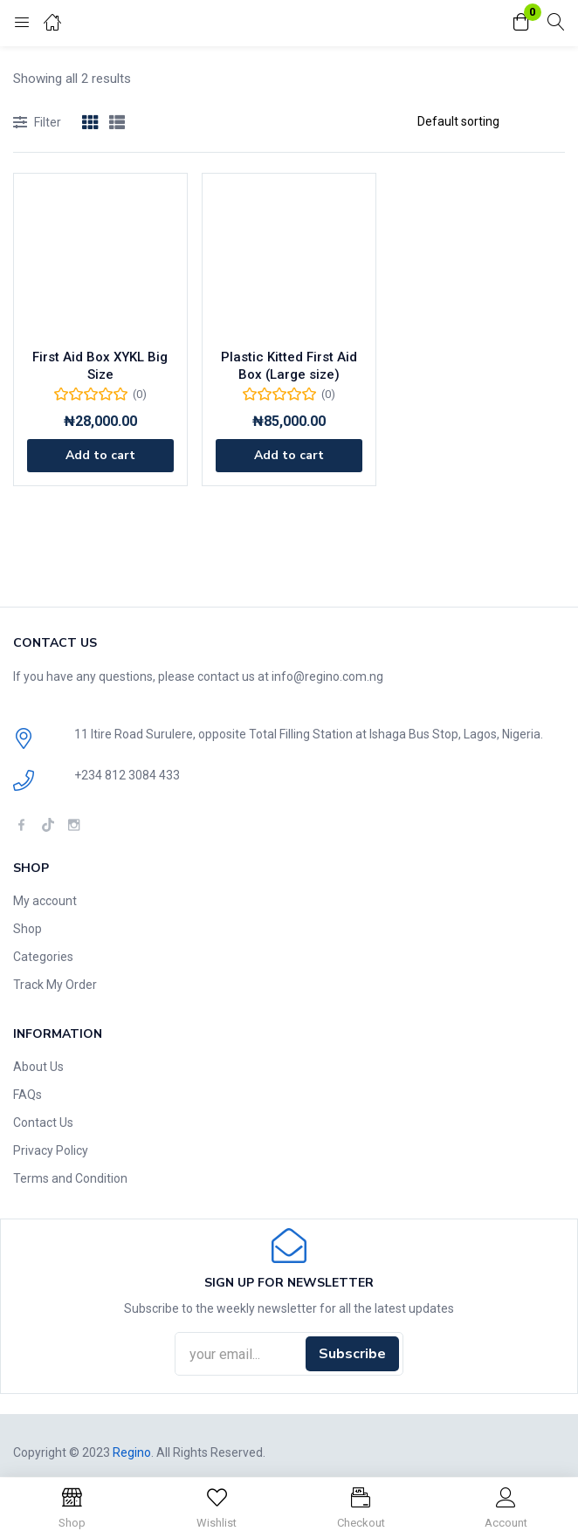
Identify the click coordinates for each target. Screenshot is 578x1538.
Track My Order (55, 985)
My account (45, 901)
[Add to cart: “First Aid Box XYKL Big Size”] (100, 455)
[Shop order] (484, 121)
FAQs (27, 1095)
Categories (43, 957)
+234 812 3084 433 (127, 775)
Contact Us (43, 1122)
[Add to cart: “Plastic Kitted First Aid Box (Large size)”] (289, 455)
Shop (27, 929)
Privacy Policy (50, 1150)
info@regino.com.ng (327, 676)
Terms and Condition (70, 1178)
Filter (37, 123)
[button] (521, 23)
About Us (38, 1067)
